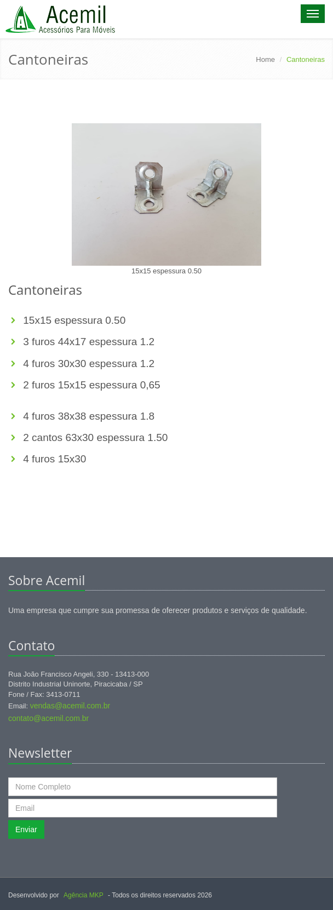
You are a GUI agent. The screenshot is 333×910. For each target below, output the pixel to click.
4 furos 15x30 (53, 459)
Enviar (26, 829)
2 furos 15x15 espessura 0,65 (90, 385)
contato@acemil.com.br (48, 718)
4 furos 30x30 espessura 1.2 (87, 363)
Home (265, 59)
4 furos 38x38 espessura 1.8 (87, 416)
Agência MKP (84, 895)
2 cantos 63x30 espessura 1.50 (94, 437)
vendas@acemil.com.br (70, 705)
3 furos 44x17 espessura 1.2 (87, 341)
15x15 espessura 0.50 (74, 320)
